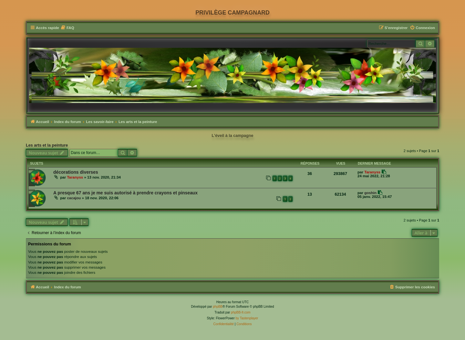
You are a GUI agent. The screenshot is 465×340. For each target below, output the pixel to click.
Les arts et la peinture (47, 145)
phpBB (217, 306)
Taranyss (75, 177)
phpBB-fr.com (241, 312)
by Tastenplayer (247, 318)
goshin (370, 193)
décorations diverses (75, 172)
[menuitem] (67, 28)
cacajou (74, 198)
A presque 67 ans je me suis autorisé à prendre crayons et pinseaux (125, 192)
